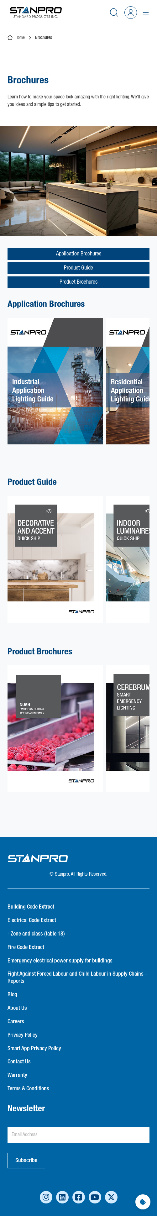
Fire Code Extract (26, 947)
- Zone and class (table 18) (36, 933)
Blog (12, 994)
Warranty (17, 1075)
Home (16, 37)
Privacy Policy (23, 1035)
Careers (16, 1021)
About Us (17, 1008)
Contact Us (19, 1061)
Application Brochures (78, 253)
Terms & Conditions (28, 1088)
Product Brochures (78, 282)
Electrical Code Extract (32, 920)
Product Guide (78, 267)
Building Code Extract (31, 906)
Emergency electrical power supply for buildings (60, 960)
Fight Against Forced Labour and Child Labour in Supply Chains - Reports (77, 978)
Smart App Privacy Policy (34, 1048)
